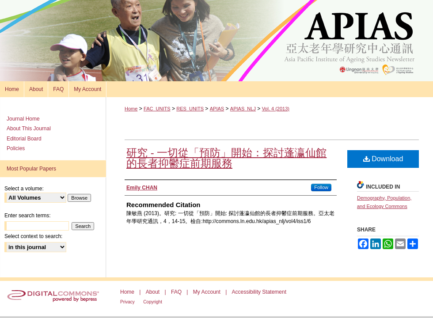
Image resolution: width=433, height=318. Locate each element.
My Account (206, 292)
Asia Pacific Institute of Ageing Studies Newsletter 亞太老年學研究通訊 (216, 40)
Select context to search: (33, 236)
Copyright (152, 301)
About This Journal (29, 128)
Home (131, 108)
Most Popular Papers (31, 169)
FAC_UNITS (157, 108)
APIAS (217, 108)
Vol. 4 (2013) (275, 108)
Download (383, 159)
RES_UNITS (190, 108)
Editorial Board (24, 139)
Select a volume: (24, 189)
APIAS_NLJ (243, 108)
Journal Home (23, 119)
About (153, 292)
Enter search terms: (27, 215)
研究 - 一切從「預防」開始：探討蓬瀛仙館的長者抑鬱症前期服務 (226, 158)
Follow (321, 187)
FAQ (176, 292)
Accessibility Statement (259, 292)
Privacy (127, 301)
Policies (16, 148)
